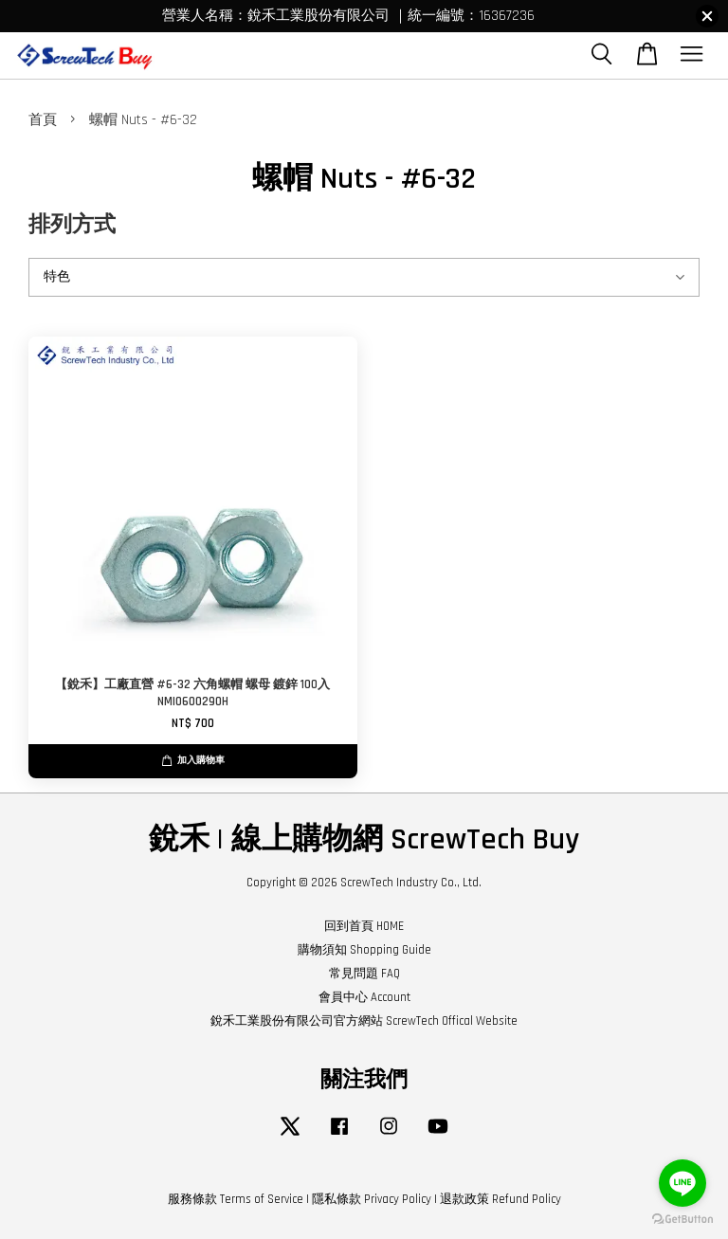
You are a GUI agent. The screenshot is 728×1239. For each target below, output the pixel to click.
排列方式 (72, 225)
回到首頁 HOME (364, 926)
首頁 (42, 120)
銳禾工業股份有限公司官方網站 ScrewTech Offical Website (364, 1021)
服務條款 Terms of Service (235, 1199)
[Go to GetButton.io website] (682, 1219)
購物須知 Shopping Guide (364, 949)
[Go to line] (682, 1183)
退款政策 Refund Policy (500, 1199)
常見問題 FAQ (364, 973)
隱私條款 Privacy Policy (371, 1199)
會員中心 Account (364, 997)
